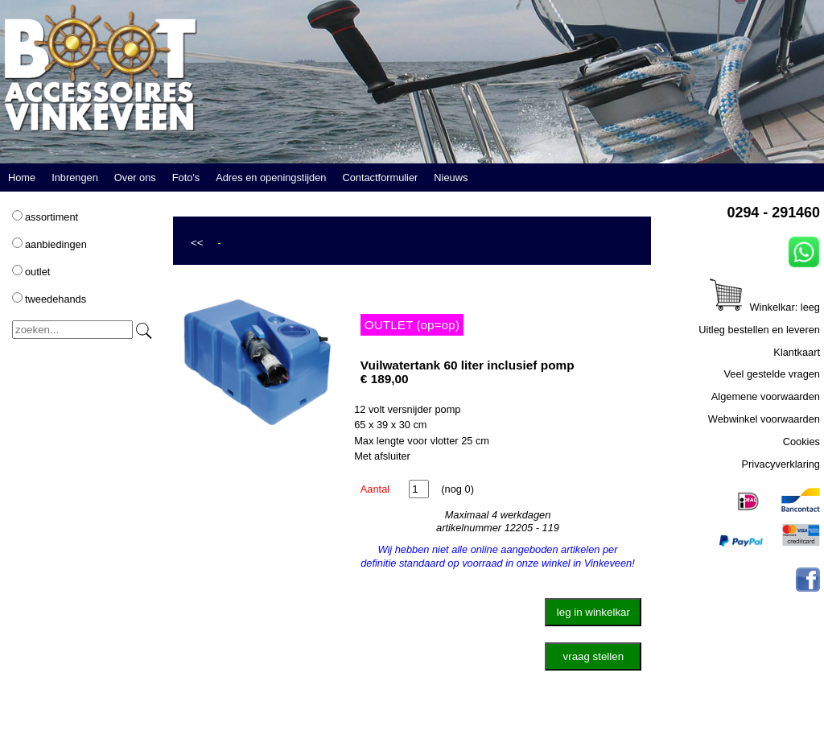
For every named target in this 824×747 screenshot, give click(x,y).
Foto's (186, 177)
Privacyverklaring (781, 464)
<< (197, 243)
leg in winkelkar (593, 612)
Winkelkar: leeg (765, 307)
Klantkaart (796, 352)
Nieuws (451, 177)
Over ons (135, 177)
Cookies (801, 441)
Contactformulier (380, 177)
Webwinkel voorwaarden (764, 419)
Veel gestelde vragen (771, 374)
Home (21, 177)
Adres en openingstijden (271, 177)
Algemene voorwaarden (765, 396)
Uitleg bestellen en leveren (759, 330)
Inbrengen (75, 177)
